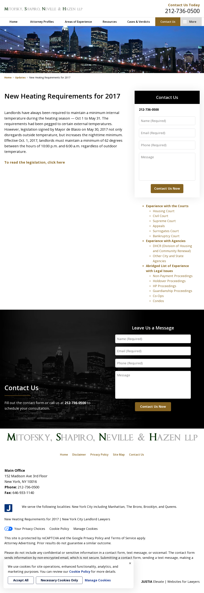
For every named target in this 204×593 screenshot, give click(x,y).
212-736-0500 (182, 11)
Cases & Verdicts (138, 22)
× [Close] (130, 563)
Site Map (119, 454)
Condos (158, 301)
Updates (20, 77)
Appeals (159, 226)
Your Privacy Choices (24, 529)
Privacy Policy (99, 454)
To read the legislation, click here (34, 162)
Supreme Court (164, 221)
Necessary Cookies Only (59, 580)
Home (14, 22)
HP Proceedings (164, 286)
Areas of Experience (78, 22)
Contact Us (167, 22)
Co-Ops (158, 296)
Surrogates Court (166, 231)
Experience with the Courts (167, 206)
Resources (110, 22)
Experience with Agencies (165, 241)
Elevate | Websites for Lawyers (170, 581)
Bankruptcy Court (166, 236)
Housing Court (164, 211)
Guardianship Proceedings (172, 291)
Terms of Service (123, 538)
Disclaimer (79, 454)
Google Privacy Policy (88, 538)
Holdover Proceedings (169, 281)
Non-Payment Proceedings (173, 276)
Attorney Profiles (42, 22)
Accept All (20, 580)
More (192, 22)
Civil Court (160, 216)
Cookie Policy (59, 529)
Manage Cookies (85, 529)
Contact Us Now (167, 188)
